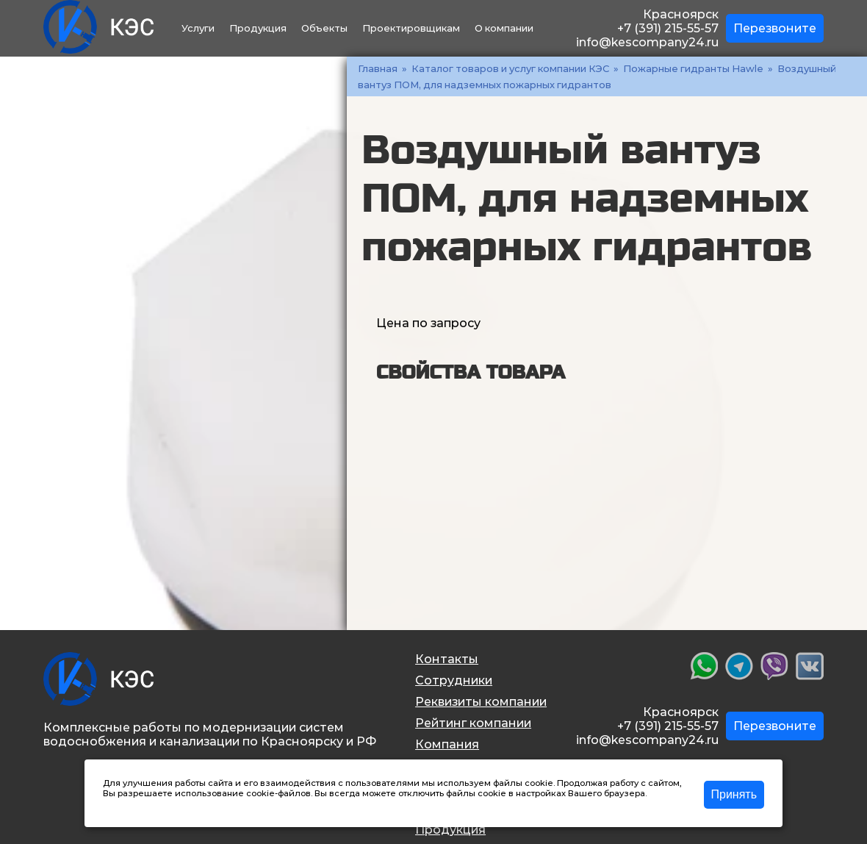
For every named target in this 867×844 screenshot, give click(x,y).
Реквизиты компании (481, 702)
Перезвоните (774, 28)
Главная (377, 68)
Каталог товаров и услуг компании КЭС (510, 68)
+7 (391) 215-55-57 (668, 28)
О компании (504, 28)
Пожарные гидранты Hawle (693, 68)
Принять (734, 794)
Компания (447, 744)
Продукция (258, 28)
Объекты (324, 28)
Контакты (446, 659)
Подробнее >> (134, 803)
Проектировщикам (411, 28)
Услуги (198, 28)
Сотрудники (453, 680)
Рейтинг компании (473, 723)
